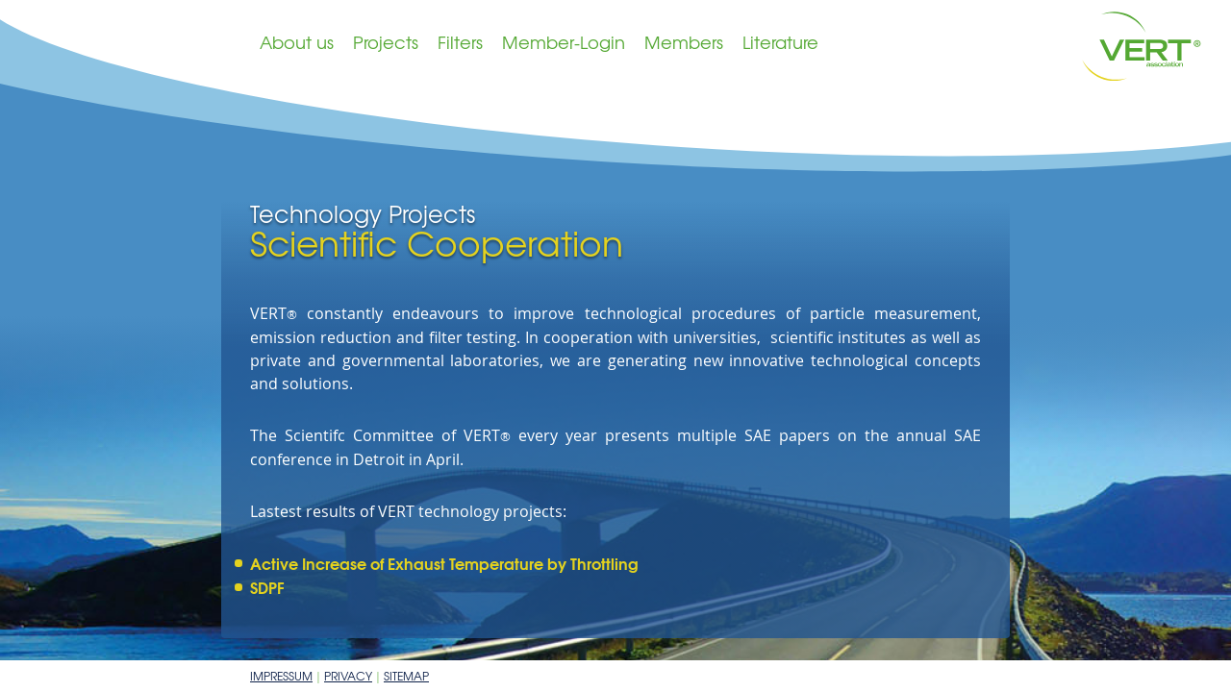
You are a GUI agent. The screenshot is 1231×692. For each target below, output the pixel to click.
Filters (460, 42)
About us (297, 42)
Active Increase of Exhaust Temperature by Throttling (444, 563)
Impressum (281, 675)
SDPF (267, 587)
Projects (385, 42)
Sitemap (406, 675)
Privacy (348, 675)
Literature (780, 42)
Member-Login (563, 42)
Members (683, 42)
